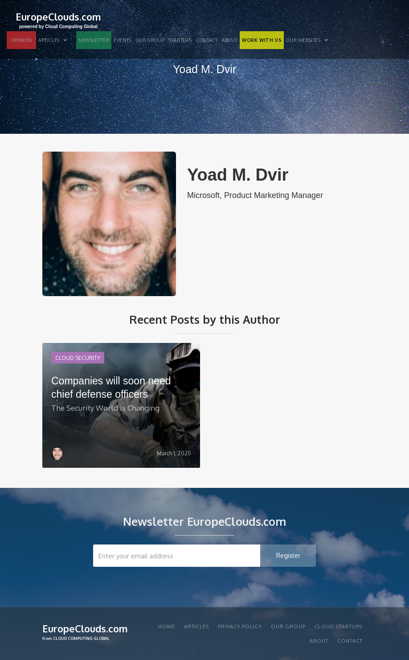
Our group (150, 40)
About (229, 40)
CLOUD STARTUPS (338, 626)
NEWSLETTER (93, 40)
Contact (206, 40)
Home (166, 626)
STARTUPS (180, 40)
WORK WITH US (262, 40)
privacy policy (240, 626)
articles (196, 626)
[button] (56, 40)
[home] (58, 19)
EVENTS (122, 40)
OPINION (21, 40)
